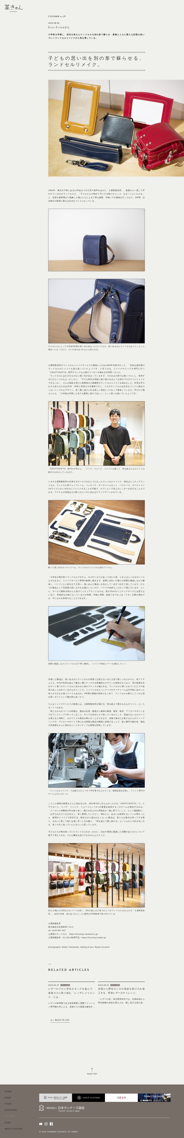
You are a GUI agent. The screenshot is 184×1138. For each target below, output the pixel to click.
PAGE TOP (92, 1074)
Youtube (167, 7)
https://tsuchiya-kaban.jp (94, 937)
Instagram (172, 7)
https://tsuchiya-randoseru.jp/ (83, 934)
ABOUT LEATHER (14, 1128)
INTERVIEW (11, 1110)
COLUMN (10, 1116)
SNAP (8, 1122)
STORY (8, 1103)
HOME (8, 1091)
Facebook (177, 7)
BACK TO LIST (62, 1020)
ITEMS (8, 1097)
